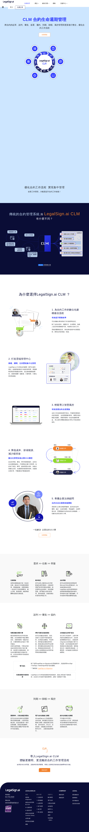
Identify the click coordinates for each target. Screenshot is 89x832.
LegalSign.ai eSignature (45, 676)
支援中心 (63, 3)
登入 (11, 7)
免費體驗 (44, 34)
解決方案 (45, 3)
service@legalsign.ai (12, 802)
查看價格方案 (44, 265)
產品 (36, 3)
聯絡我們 (44, 770)
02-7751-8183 (9, 797)
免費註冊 (20, 7)
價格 (54, 3)
